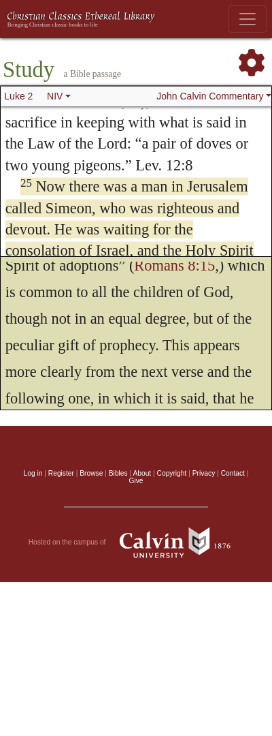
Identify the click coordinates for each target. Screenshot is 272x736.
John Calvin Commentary (209, 96)
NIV (55, 96)
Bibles (118, 473)
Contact (233, 473)
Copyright (172, 473)
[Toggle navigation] (247, 19)
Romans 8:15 (174, 265)
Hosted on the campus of (136, 542)
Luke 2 (18, 96)
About (142, 473)
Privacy (204, 473)
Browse (91, 473)
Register (61, 473)
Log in (33, 473)
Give (136, 481)
